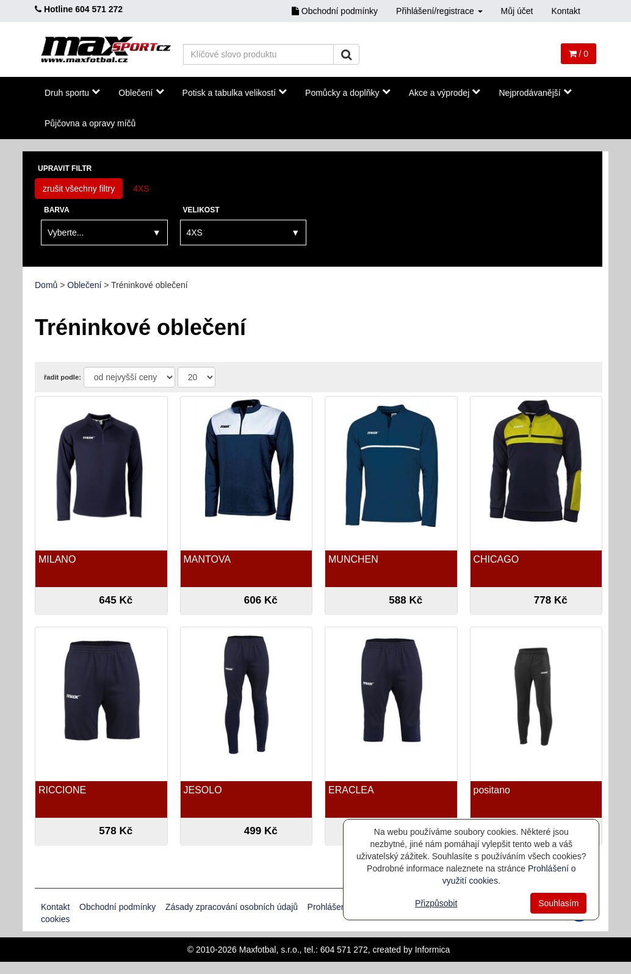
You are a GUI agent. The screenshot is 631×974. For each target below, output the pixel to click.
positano (492, 790)
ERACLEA (351, 790)
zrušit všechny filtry (79, 188)
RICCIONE (62, 790)
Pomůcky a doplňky (348, 92)
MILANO (57, 559)
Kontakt (566, 11)
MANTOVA (207, 559)
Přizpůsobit (436, 903)
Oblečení (141, 92)
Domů (46, 285)
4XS (141, 188)
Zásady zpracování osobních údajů (231, 907)
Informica (432, 949)
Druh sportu (72, 92)
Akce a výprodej (445, 92)
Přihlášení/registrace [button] (439, 11)
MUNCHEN (353, 559)
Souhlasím (558, 903)
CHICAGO (496, 559)
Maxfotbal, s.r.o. (269, 949)
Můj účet (517, 11)
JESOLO (203, 790)
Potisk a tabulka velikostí (234, 92)
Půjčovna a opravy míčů (90, 123)
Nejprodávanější (535, 92)
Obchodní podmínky (335, 11)
